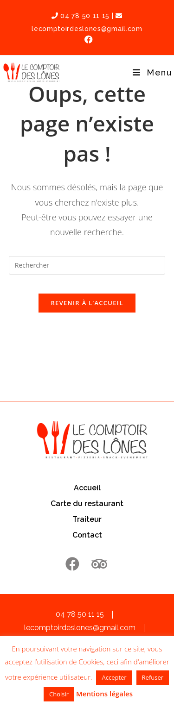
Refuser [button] (152, 677)
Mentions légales (104, 693)
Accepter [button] (114, 677)
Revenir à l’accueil (87, 303)
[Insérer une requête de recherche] (87, 265)
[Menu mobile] (152, 72)
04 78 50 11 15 (81, 15)
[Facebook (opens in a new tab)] (87, 39)
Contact (87, 535)
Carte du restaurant (87, 503)
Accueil (87, 487)
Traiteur (87, 519)
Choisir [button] (59, 694)
